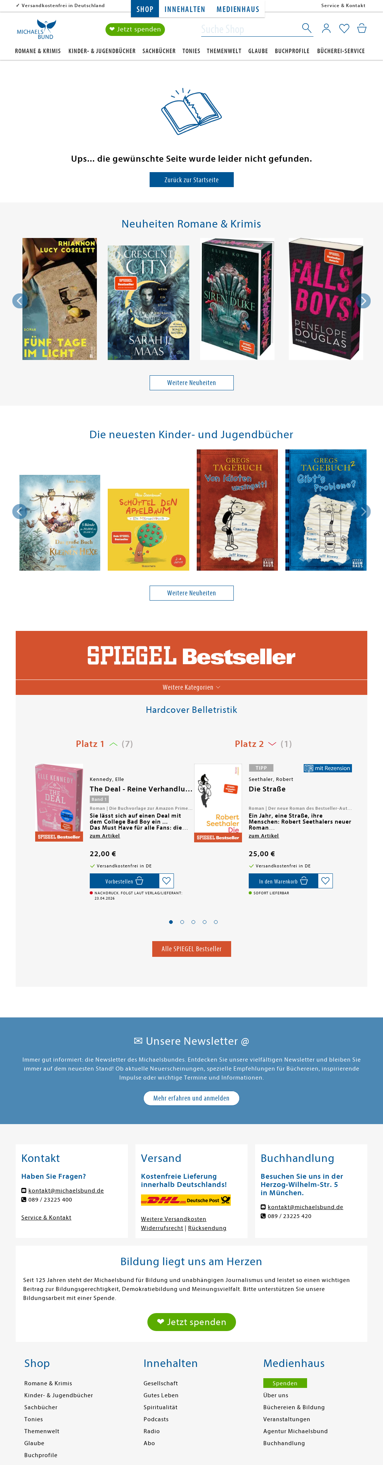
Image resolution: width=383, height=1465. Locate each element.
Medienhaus (238, 9)
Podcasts (156, 1419)
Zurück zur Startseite (192, 180)
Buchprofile (292, 51)
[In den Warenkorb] (283, 880)
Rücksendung (207, 1228)
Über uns (275, 1395)
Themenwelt (224, 51)
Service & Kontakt (343, 5)
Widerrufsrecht (162, 1228)
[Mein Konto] (326, 28)
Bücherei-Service (341, 51)
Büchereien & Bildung (294, 1407)
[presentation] (19, 300)
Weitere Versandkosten (173, 1219)
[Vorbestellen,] (124, 880)
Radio (152, 1431)
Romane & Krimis (38, 51)
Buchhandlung (284, 1443)
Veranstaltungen (286, 1419)
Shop (145, 9)
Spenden (285, 1383)
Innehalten (185, 9)
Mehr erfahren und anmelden (191, 1098)
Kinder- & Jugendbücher (102, 51)
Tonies (191, 51)
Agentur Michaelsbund (295, 1431)
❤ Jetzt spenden (135, 29)
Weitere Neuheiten (191, 382)
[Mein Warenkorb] (361, 28)
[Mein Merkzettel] (344, 28)
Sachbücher (159, 51)
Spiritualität (161, 1407)
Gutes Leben (161, 1395)
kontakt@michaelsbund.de (66, 1190)
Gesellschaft (161, 1383)
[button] (171, 922)
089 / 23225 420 (290, 1216)
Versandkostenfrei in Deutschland (63, 5)
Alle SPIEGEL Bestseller (192, 948)
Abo (149, 1443)
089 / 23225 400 (50, 1199)
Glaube (258, 51)
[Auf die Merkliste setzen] (166, 880)
